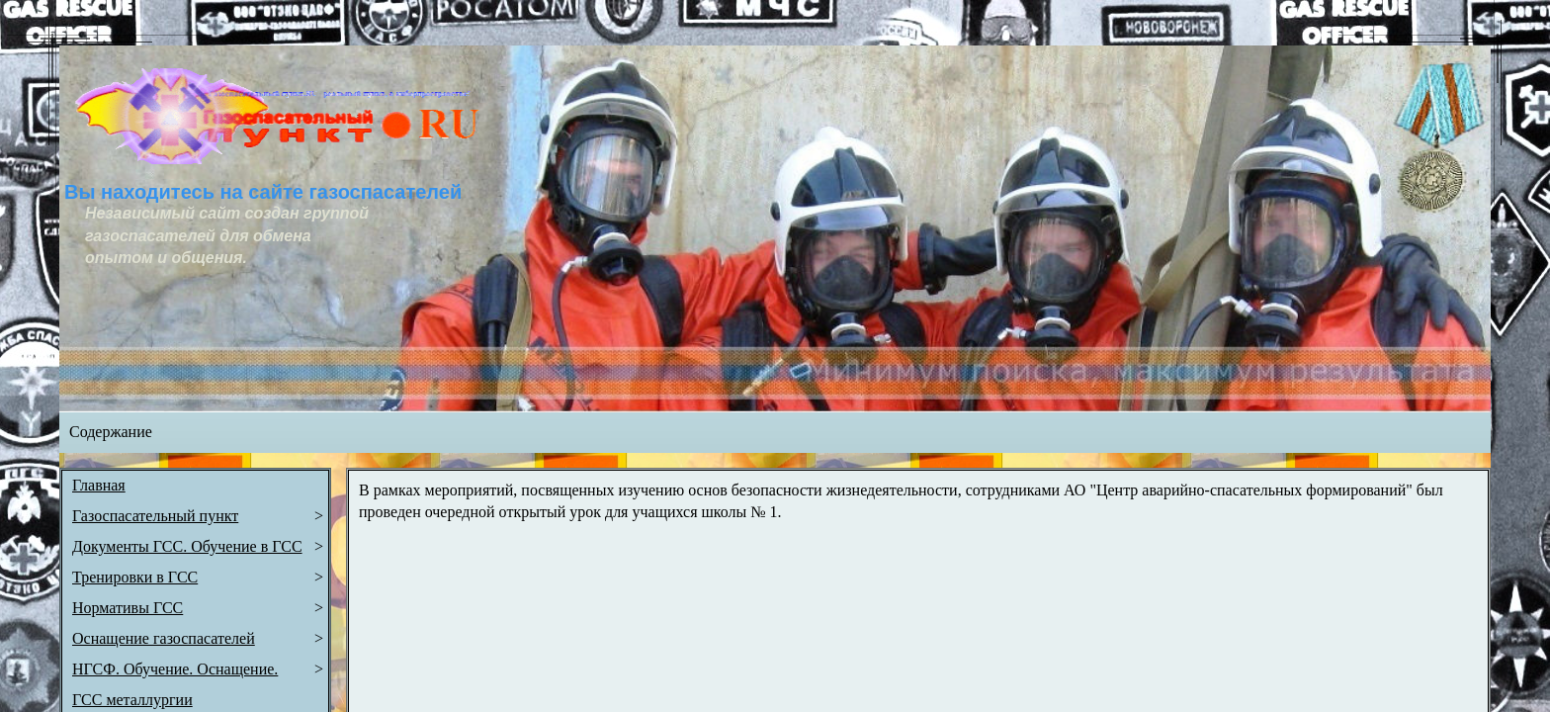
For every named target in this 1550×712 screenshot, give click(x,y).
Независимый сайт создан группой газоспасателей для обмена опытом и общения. (229, 235)
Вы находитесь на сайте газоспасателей (263, 192)
